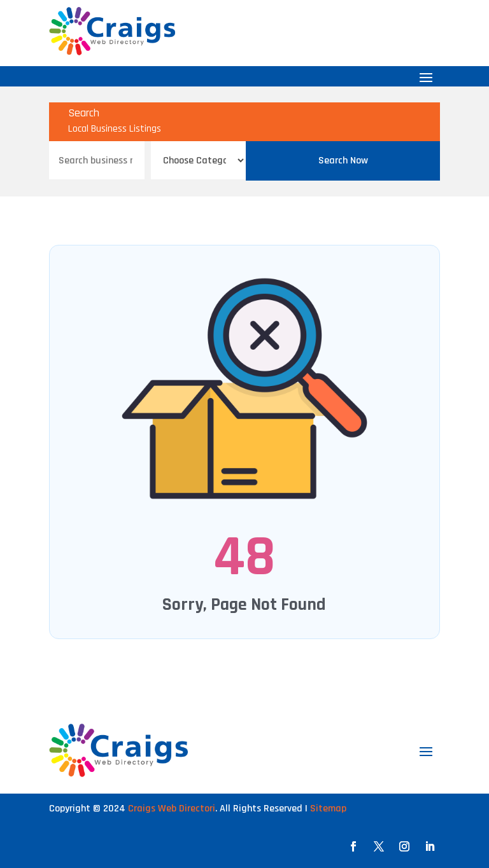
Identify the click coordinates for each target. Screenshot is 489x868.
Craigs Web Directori (171, 808)
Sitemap (328, 808)
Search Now (343, 160)
